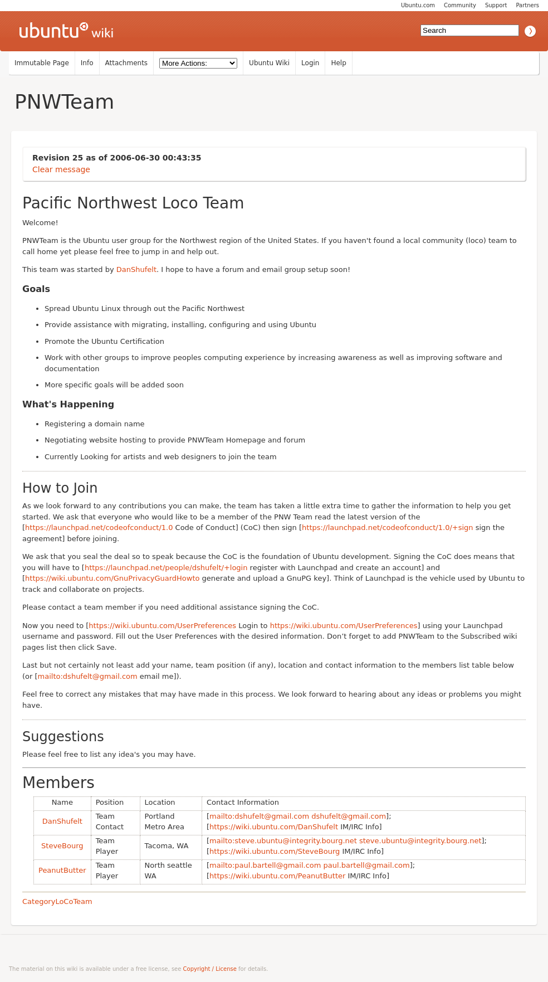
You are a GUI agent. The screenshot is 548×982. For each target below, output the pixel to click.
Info (87, 63)
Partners (527, 5)
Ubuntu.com (418, 5)
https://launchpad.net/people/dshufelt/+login (166, 567)
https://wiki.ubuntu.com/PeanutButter (277, 876)
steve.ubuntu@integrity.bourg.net (420, 841)
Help (338, 63)
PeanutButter (62, 870)
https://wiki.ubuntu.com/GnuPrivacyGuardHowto (112, 578)
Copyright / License (210, 969)
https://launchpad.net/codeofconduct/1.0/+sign (387, 527)
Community (460, 5)
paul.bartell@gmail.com (367, 865)
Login (310, 63)
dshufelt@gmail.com (348, 816)
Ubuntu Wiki (269, 63)
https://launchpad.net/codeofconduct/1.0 (99, 527)
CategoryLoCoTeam (57, 901)
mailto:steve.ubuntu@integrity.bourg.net (283, 841)
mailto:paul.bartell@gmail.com (265, 865)
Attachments (126, 63)
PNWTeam (64, 101)
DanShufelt (136, 269)
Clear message (61, 169)
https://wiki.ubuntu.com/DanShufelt (273, 827)
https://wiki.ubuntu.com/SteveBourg (274, 851)
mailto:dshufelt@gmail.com (88, 676)
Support (496, 5)
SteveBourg (62, 846)
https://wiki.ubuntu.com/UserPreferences (162, 625)
